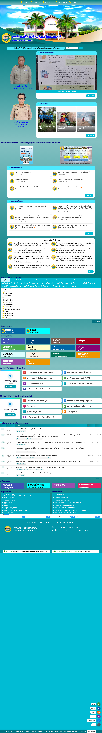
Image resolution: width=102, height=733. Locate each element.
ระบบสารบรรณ (58, 496)
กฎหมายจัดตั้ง (6, 289)
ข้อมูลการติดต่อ (7, 302)
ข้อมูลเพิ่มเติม (10, 422)
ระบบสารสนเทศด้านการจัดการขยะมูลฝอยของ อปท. (66, 507)
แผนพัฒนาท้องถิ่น (7, 300)
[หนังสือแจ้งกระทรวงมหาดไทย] (44, 457)
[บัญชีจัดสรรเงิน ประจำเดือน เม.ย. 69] (34, 438)
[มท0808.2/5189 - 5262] (22, 452)
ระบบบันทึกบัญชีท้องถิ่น (60, 504)
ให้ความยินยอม (91, 731)
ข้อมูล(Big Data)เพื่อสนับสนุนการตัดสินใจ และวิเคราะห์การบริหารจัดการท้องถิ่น (21, 496)
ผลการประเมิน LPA (8, 315)
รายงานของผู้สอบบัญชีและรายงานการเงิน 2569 (70, 194)
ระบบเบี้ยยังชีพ (58, 499)
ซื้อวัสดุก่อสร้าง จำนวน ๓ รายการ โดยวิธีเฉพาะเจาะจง (26, 243)
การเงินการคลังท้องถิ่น (9, 502)
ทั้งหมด (90, 271)
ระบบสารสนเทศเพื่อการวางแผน (62, 497)
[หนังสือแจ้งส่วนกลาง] (21, 457)
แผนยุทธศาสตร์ (7, 307)
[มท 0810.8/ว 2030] (21, 444)
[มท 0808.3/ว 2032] (21, 438)
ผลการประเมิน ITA (7, 313)
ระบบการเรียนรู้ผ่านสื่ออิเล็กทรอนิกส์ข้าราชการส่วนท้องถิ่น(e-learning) (70, 510)
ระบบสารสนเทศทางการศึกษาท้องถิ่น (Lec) (64, 501)
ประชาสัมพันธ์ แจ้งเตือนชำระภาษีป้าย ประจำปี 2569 (28, 194)
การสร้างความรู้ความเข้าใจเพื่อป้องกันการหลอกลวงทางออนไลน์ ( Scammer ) (30, 214)
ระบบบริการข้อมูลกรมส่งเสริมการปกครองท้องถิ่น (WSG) (67, 512)
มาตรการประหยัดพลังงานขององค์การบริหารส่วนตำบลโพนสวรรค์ (73, 179)
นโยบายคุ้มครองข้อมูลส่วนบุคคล (11, 309)
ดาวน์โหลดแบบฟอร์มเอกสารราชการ (12, 509)
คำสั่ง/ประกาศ (6, 318)
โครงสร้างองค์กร (7, 293)
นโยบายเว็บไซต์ (59, 551)
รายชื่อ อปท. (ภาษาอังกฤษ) (10, 501)
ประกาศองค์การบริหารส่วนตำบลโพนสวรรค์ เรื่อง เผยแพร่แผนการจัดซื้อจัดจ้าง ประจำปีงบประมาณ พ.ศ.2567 (32, 233)
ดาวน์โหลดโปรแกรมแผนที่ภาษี (10, 507)
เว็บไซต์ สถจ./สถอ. (8, 504)
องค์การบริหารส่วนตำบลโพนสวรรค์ (27, 551)
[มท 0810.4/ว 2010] (21, 463)
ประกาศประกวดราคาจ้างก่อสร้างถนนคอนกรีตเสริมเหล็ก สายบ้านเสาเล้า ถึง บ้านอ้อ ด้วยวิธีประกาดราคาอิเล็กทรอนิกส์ (74, 223)
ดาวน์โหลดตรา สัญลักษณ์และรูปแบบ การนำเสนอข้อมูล (16, 510)
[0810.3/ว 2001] (20, 475)
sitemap (6, 514)
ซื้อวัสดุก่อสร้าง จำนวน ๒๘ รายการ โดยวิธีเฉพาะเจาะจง (69, 243)
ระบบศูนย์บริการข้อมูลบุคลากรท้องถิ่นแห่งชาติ (65, 506)
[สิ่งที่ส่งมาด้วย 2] (39, 469)
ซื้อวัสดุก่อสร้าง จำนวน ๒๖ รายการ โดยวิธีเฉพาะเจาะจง (26, 265)
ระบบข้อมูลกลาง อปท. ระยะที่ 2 (10, 494)
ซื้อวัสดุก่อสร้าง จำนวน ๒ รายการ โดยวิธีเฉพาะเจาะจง (69, 265)
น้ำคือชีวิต (6, 506)
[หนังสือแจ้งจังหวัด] (32, 457)
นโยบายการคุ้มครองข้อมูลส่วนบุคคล (71, 551)
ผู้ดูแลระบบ (8, 551)
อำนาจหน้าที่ (6, 295)
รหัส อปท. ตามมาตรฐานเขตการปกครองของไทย (14, 499)
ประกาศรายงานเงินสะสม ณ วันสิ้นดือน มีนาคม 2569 (70, 187)
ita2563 (5, 291)
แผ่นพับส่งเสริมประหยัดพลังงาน (23, 179)
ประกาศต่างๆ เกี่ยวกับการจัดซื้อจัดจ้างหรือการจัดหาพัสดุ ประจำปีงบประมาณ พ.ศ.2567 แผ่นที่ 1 (73, 233)
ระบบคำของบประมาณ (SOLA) (61, 509)
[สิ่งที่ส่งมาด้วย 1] (30, 469)
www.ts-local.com (43, 551)
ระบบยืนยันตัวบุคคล (59, 494)
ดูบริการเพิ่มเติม (10, 393)
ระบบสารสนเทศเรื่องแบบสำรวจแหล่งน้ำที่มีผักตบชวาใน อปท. (68, 502)
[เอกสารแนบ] (32, 452)
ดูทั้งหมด (91, 96)
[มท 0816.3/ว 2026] (21, 469)
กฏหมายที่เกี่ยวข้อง (7, 304)
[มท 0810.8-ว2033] (21, 431)
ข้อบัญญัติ (5, 311)
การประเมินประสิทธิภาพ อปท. (10, 497)
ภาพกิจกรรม (6, 298)
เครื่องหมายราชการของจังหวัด (11, 512)
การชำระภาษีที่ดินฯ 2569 (21, 187)
